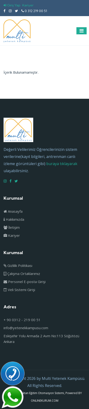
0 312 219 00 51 (34, 11)
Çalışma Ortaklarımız (22, 273)
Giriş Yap (12, 5)
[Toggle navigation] (81, 30)
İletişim (12, 227)
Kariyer (27, 5)
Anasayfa (13, 211)
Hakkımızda (14, 219)
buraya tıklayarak (61, 163)
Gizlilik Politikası (18, 265)
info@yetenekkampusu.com (26, 327)
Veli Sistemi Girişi (19, 289)
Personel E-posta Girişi (25, 281)
